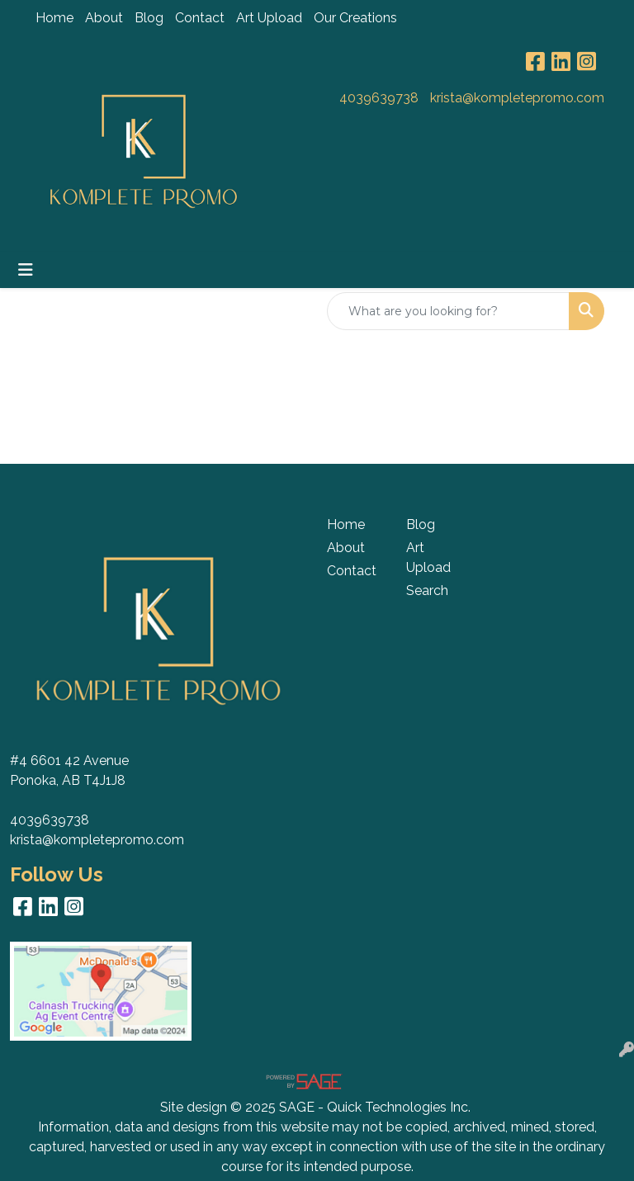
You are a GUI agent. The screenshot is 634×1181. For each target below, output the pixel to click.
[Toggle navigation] (25, 269)
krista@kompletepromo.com (517, 98)
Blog (149, 18)
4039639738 (379, 98)
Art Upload (269, 18)
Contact (200, 18)
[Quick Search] (448, 311)
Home (54, 18)
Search (427, 590)
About (104, 18)
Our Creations (355, 18)
